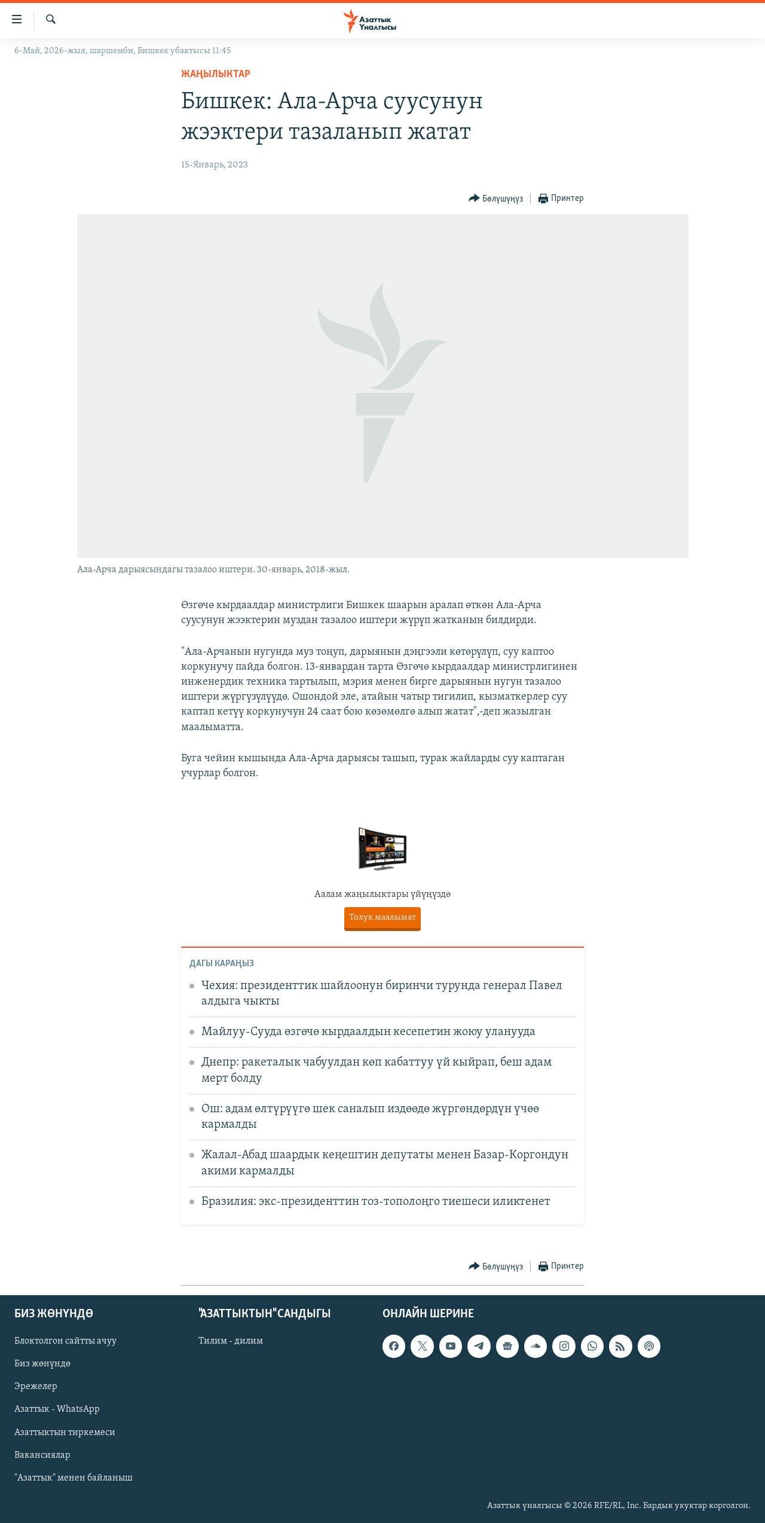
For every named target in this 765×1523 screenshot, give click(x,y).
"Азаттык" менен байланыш (73, 1477)
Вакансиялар (42, 1455)
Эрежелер (35, 1386)
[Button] (496, 199)
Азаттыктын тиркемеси (64, 1432)
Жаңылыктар (215, 74)
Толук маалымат (382, 917)
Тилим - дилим (230, 1341)
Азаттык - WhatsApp (57, 1409)
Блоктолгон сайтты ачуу (65, 1341)
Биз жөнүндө (42, 1364)
